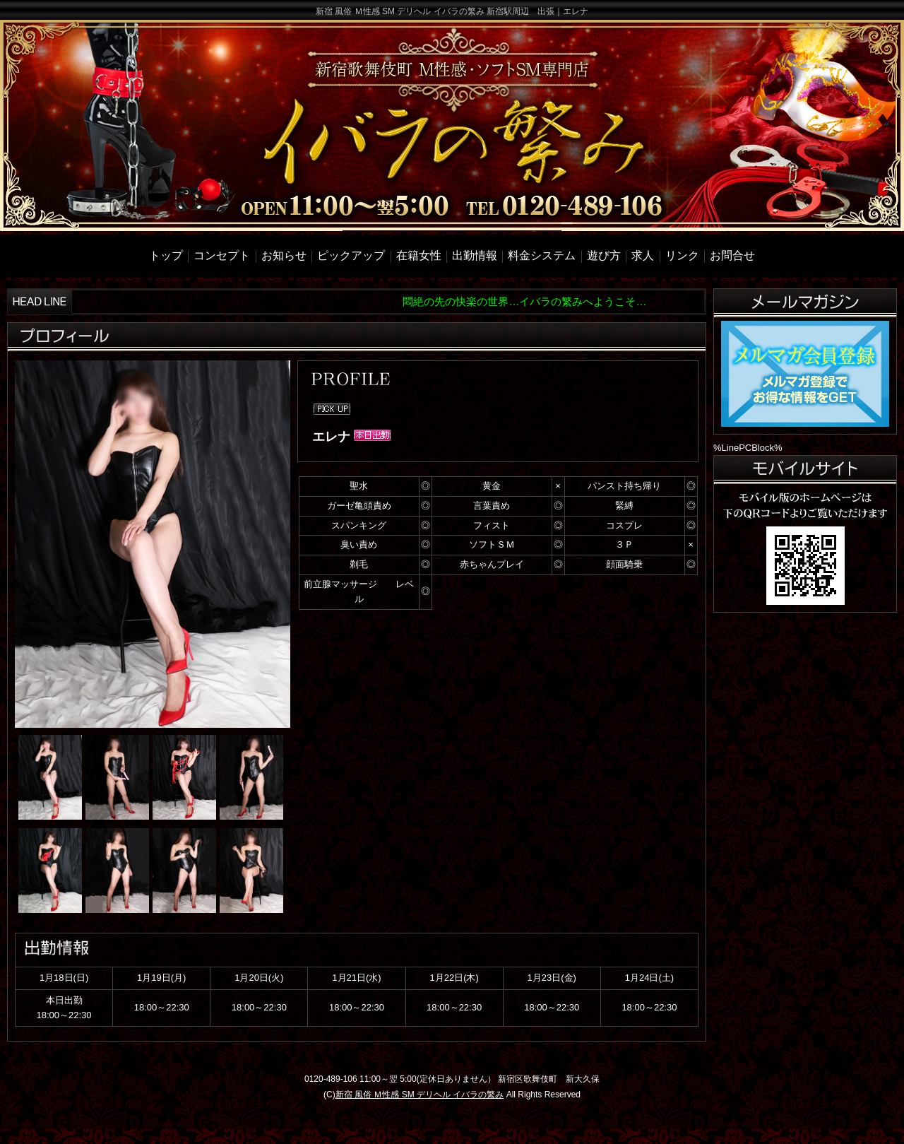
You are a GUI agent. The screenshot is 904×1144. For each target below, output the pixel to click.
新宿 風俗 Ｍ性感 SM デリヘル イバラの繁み (419, 1094)
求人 (642, 255)
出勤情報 (474, 255)
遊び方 (604, 255)
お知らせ (284, 255)
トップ (166, 255)
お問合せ (732, 255)
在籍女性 (418, 255)
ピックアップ (351, 255)
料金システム (542, 255)
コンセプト (222, 255)
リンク (682, 255)
